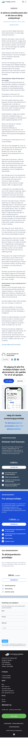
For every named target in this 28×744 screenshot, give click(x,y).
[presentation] (12, 635)
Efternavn (4, 623)
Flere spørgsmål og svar (8, 692)
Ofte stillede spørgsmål (8, 690)
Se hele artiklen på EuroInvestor (11, 344)
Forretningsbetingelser (14, 726)
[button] (12, 359)
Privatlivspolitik (7, 723)
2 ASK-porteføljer (6, 675)
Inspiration (14, 8)
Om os (3, 699)
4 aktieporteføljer (6, 677)
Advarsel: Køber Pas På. (17, 723)
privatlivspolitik (5, 645)
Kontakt (4, 701)
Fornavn (4, 616)
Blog (3, 684)
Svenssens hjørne (6, 688)
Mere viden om (5, 686)
